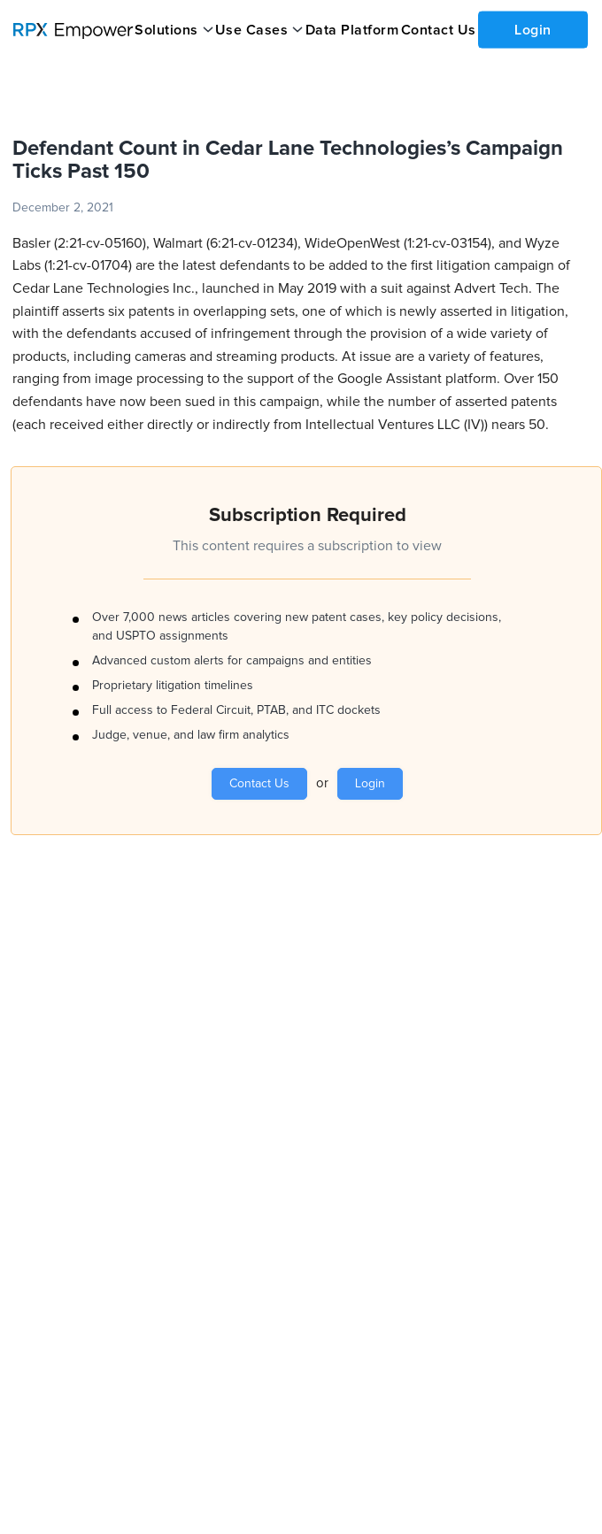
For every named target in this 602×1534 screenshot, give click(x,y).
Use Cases (252, 30)
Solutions (166, 30)
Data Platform (352, 30)
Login (533, 29)
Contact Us (438, 30)
